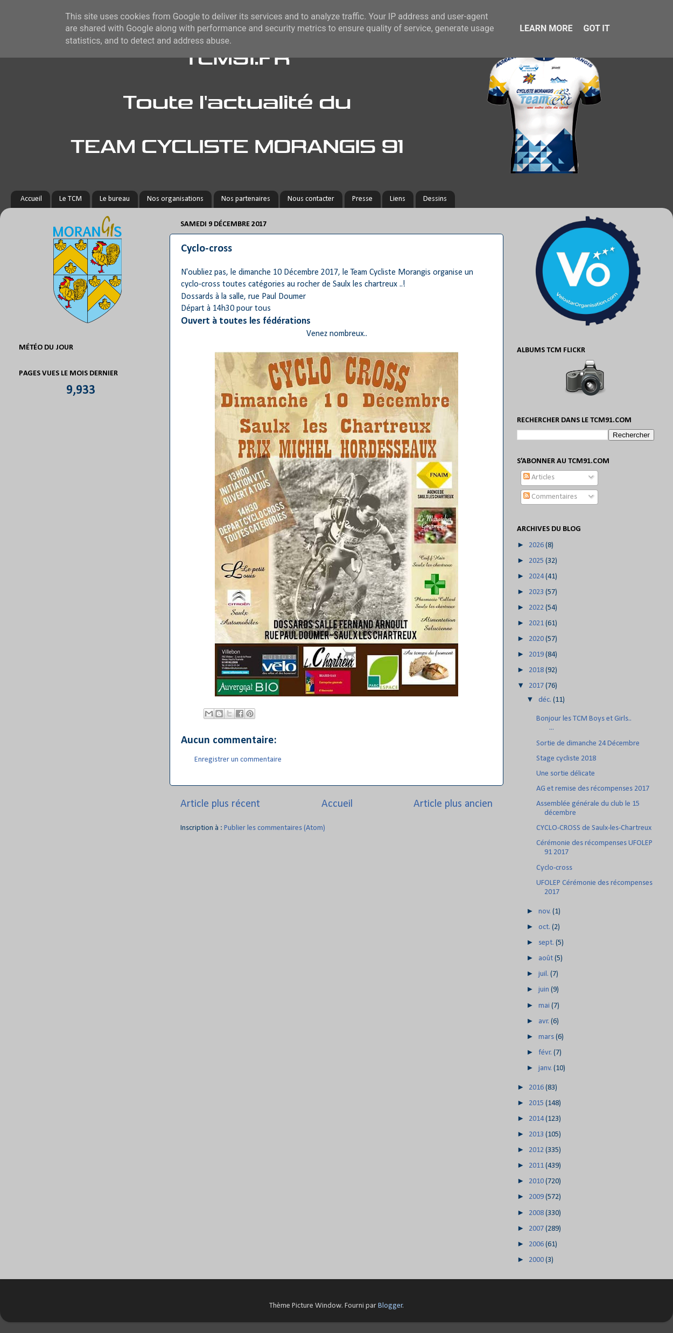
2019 (537, 655)
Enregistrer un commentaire (238, 760)
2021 (537, 623)
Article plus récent (220, 804)
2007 (537, 1229)
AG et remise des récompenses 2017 (592, 789)
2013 (537, 1134)
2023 (537, 592)
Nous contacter (311, 199)
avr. (544, 1021)
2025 (537, 561)
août (546, 958)
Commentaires (550, 497)
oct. (545, 927)
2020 (537, 639)
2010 (537, 1181)
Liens (397, 199)
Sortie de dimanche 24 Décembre (588, 743)
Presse (362, 199)
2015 (537, 1103)
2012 (537, 1150)
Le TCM (70, 199)
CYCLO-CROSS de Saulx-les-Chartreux (593, 828)
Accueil (31, 199)
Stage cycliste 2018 (566, 759)
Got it (596, 28)
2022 (537, 608)
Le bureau (115, 199)
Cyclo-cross (554, 868)
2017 (537, 686)
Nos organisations (175, 199)
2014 (537, 1119)
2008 (537, 1213)
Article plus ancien (453, 804)
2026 (537, 545)
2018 (537, 670)
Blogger (390, 1306)
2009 (537, 1197)
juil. (544, 974)
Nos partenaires (245, 199)
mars (547, 1037)
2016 (537, 1088)
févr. (545, 1053)
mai (544, 1006)
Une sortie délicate (565, 774)
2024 (537, 577)
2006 (537, 1244)
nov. (545, 912)
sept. (547, 943)
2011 (537, 1166)
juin (544, 990)
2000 (537, 1260)
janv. (545, 1068)
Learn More (546, 28)
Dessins (435, 199)
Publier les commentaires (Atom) (274, 828)
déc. (545, 700)
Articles (539, 477)
